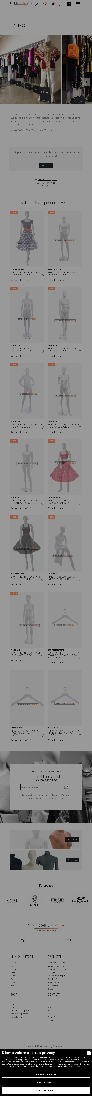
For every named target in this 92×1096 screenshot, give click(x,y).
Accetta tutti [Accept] (46, 1090)
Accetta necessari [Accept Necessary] (46, 1082)
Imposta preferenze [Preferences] (46, 1074)
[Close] (89, 1053)
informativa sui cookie (72, 1066)
